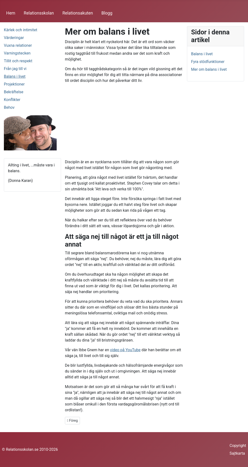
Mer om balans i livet (209, 69)
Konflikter (12, 99)
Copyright (238, 445)
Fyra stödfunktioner (208, 61)
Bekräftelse (13, 92)
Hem (10, 13)
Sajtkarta (237, 453)
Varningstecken (17, 53)
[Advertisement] (124, 121)
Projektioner (14, 84)
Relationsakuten (77, 13)
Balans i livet (14, 76)
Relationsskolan (39, 13)
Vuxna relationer (18, 45)
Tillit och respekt (18, 61)
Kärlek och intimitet (20, 30)
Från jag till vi (15, 68)
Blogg (106, 13)
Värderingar (14, 37)
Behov (9, 107)
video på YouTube (125, 350)
